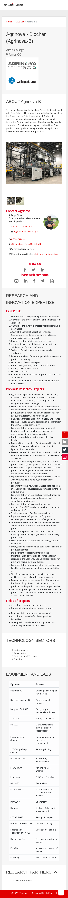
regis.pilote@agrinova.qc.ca (26, 231)
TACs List (19, 21)
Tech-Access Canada (29, 893)
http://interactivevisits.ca (46, 254)
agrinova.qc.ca (18, 239)
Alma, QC (13, 54)
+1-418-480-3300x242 (23, 226)
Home (9, 21)
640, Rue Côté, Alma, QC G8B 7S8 (26, 244)
